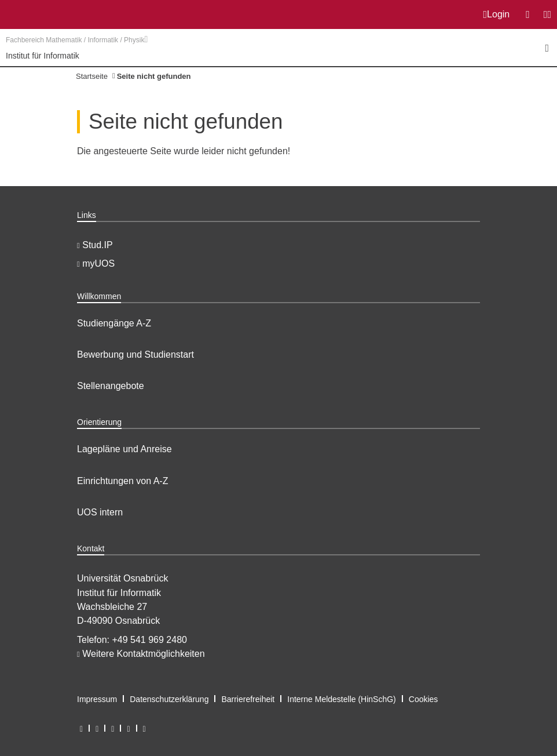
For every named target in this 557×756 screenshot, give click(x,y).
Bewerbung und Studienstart (135, 354)
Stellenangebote (110, 386)
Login (496, 14)
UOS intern (100, 512)
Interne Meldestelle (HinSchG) (341, 699)
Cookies (423, 699)
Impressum (97, 699)
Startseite (92, 76)
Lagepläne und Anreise (124, 449)
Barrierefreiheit (247, 699)
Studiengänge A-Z (114, 323)
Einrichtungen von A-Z (122, 481)
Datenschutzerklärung (169, 699)
